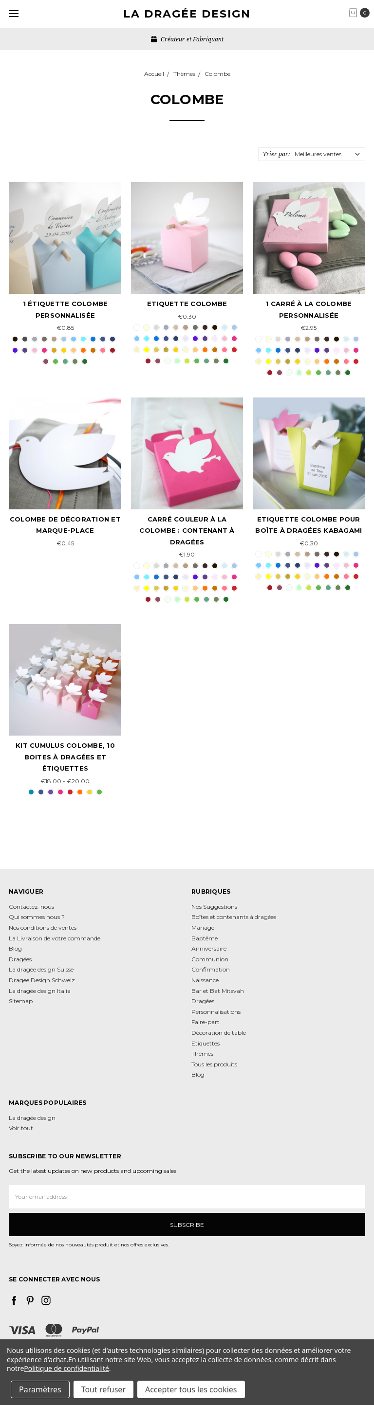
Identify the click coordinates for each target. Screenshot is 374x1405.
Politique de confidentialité (66, 1368)
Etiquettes (205, 1043)
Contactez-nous (31, 906)
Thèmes (202, 1053)
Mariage (202, 927)
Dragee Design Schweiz (42, 980)
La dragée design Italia (40, 990)
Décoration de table (218, 1032)
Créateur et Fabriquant (187, 39)
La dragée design (32, 1117)
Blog (15, 948)
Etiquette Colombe (187, 303)
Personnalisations (216, 1011)
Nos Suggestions (214, 906)
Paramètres (40, 1389)
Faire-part (205, 1022)
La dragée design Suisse (41, 969)
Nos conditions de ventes (42, 927)
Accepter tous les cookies (191, 1389)
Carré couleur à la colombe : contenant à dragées (186, 530)
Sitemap (21, 1001)
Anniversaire (208, 948)
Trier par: (276, 154)
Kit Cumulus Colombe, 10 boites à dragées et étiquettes (65, 756)
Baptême (204, 938)
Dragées (20, 959)
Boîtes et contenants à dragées (233, 916)
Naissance (205, 980)
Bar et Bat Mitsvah (217, 990)
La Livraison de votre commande (54, 938)
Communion (209, 959)
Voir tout (21, 1128)
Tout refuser (103, 1389)
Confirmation (210, 969)
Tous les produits (214, 1064)
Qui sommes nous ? (37, 916)
